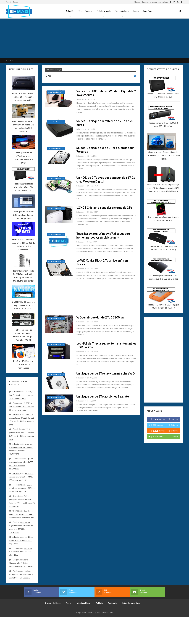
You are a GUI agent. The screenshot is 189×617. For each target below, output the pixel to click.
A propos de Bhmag (53, 603)
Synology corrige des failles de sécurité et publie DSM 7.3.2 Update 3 (21, 574)
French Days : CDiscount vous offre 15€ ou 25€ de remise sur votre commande (23, 244)
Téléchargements (103, 11)
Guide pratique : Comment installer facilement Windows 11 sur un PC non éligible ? (163, 155)
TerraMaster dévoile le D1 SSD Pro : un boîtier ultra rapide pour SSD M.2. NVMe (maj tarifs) (23, 276)
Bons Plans (148, 11)
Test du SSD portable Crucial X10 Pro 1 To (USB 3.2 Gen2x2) (163, 95)
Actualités (69, 11)
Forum (136, 11)
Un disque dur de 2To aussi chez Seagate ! (103, 396)
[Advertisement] (94, 38)
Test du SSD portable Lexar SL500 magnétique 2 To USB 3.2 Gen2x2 (163, 277)
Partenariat (112, 603)
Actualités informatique (56, 92)
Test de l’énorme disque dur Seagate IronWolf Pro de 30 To (163, 219)
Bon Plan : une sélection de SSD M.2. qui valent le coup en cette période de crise (21, 514)
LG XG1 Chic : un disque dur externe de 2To (104, 207)
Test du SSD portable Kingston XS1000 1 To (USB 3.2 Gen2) (163, 248)
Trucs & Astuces (122, 11)
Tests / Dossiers (84, 11)
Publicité (99, 603)
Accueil (8, 2)
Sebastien (16, 392)
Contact (15, 2)
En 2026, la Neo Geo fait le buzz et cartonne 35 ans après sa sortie (21, 395)
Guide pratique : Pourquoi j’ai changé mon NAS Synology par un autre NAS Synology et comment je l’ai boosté (163, 187)
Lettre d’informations (131, 603)
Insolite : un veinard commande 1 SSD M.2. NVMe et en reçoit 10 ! (21, 476)
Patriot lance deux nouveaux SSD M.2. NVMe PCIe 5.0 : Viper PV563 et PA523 (23, 335)
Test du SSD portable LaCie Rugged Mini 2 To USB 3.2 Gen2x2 (163, 306)
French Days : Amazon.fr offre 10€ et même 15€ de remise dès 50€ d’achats (23, 126)
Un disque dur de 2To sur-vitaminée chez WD (105, 373)
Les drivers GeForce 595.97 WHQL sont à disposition (21, 540)
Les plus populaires (21, 69)
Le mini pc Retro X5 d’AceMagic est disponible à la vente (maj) (23, 157)
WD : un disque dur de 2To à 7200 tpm (100, 317)
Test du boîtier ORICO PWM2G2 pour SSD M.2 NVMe (163, 124)
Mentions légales (84, 603)
